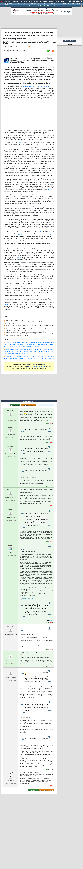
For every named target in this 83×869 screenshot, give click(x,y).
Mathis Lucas (22, 47)
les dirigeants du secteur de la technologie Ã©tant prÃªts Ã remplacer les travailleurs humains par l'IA (29, 234)
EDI (52, 3)
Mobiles (74, 3)
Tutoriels (15, 1)
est (40, 231)
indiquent (7, 304)
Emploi (45, 1)
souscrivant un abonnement (36, 366)
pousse (50, 190)
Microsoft (36, 3)
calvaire (10, 545)
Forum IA (36, 5)
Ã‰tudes (51, 1)
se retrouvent (38, 294)
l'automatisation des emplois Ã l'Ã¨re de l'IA (37, 87)
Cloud (25, 3)
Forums (7, 1)
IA (28, 3)
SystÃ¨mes (79, 3)
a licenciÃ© (21, 142)
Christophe (10, 446)
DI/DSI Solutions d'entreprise (15, 3)
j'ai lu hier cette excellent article (26, 598)
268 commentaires (32, 47)
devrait (19, 257)
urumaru (10, 653)
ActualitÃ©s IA (30, 5)
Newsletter (37, 1)
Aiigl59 (11, 773)
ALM (32, 3)
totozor (11, 509)
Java (41, 3)
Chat (30, 1)
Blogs (25, 1)
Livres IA (53, 5)
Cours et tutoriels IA (44, 5)
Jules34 (10, 427)
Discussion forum (70, 41)
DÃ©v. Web (46, 3)
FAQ (20, 1)
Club (62, 1)
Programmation (57, 3)
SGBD (64, 3)
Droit (57, 1)
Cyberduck (10, 410)
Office (68, 3)
